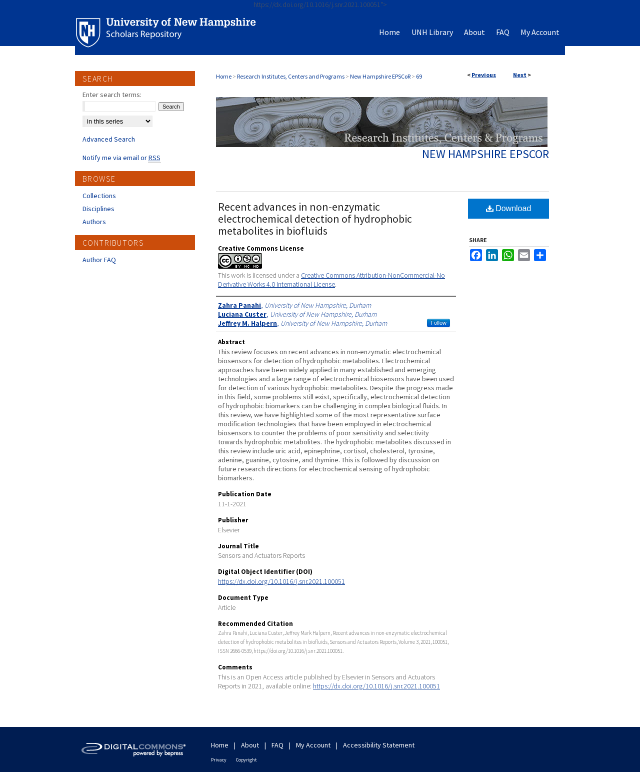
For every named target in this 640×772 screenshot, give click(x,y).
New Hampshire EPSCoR (380, 76)
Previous (484, 75)
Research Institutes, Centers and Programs (290, 76)
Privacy (218, 759)
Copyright (246, 759)
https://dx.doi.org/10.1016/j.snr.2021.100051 (281, 581)
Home (224, 76)
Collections (99, 195)
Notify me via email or (121, 157)
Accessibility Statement (378, 744)
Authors (94, 221)
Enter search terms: (112, 94)
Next (519, 75)
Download (509, 208)
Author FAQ (99, 259)
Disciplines (98, 208)
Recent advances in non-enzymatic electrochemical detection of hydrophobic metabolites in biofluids (315, 219)
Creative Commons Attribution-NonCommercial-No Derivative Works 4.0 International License (331, 280)
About (250, 744)
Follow (438, 323)
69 (419, 76)
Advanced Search (108, 139)
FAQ (278, 744)
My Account (313, 744)
